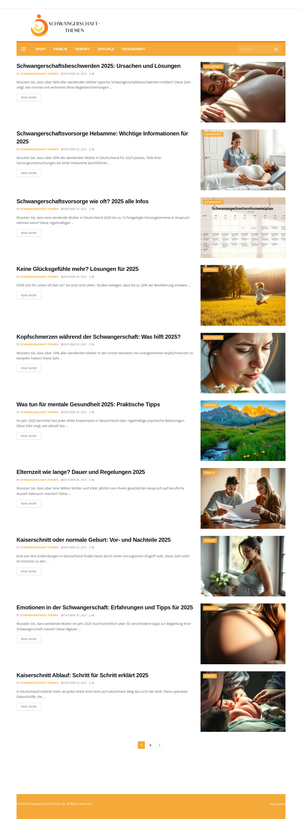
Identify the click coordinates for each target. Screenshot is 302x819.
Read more (31, 97)
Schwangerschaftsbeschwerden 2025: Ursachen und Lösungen (98, 66)
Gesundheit (133, 49)
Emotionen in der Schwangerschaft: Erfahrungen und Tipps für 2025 (105, 607)
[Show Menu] (23, 49)
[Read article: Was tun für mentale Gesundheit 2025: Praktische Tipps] (243, 430)
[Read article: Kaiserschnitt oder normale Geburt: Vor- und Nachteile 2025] (243, 566)
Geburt (82, 49)
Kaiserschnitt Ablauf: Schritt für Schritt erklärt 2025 (82, 675)
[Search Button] (276, 49)
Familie (60, 49)
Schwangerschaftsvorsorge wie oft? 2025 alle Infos (82, 201)
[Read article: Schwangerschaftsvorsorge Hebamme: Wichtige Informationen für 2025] (243, 160)
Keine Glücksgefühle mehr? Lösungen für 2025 (77, 269)
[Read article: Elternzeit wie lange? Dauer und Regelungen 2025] (243, 498)
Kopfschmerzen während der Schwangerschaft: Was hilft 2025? (98, 337)
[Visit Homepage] (59, 24)
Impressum (277, 804)
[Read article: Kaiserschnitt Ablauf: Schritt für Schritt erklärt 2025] (243, 701)
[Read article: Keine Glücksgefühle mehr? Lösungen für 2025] (243, 295)
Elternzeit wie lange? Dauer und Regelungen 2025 (81, 472)
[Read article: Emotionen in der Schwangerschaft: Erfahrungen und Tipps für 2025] (243, 633)
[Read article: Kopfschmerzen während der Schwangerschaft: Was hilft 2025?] (243, 363)
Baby (41, 49)
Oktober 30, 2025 (74, 73)
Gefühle (105, 49)
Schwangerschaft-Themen (39, 73)
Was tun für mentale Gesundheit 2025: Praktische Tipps (88, 404)
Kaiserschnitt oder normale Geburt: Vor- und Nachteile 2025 (94, 540)
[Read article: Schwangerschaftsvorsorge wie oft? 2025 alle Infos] (243, 227)
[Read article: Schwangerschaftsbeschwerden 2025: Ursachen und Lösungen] (243, 92)
